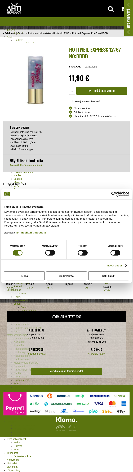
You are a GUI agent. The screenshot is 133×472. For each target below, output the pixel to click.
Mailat (17, 442)
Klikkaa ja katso (96, 353)
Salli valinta (66, 275)
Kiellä (24, 275)
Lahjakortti (12, 466)
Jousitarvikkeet (22, 387)
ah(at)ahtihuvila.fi (37, 353)
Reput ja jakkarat (23, 435)
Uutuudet (12, 463)
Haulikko (46, 33)
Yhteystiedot (13, 459)
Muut (16, 449)
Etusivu (11, 29)
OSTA (10, 287)
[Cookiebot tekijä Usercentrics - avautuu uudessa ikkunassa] (114, 194)
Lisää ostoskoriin (101, 91)
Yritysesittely (14, 470)
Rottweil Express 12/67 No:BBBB (90, 33)
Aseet (10, 36)
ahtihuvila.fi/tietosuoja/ (31, 232)
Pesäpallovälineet (16, 439)
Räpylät (18, 446)
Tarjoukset (12, 453)
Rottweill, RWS (61, 33)
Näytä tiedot (114, 265)
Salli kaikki (108, 275)
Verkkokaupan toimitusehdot (66, 371)
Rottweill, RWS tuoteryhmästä (26, 165)
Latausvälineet (21, 300)
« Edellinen (9, 33)
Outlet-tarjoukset (23, 456)
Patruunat (33, 33)
